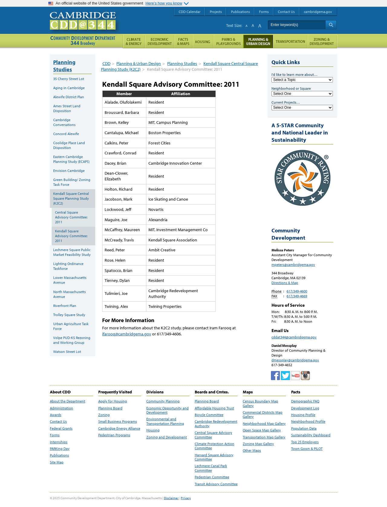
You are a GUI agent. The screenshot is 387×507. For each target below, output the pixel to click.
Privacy (186, 498)
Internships (58, 442)
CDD (106, 63)
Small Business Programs (117, 421)
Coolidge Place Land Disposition (69, 145)
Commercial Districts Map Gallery (262, 414)
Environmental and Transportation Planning (165, 421)
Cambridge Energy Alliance (119, 428)
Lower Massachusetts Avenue (69, 280)
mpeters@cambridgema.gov (293, 264)
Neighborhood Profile (308, 421)
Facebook (275, 375)
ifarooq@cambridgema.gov (126, 334)
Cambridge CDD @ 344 (85, 27)
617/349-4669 (297, 296)
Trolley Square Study (69, 314)
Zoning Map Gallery (258, 444)
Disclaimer (171, 498)
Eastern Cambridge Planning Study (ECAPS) (71, 159)
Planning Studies (182, 63)
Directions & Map (285, 282)
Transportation (290, 41)
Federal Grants (61, 428)
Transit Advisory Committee (216, 484)
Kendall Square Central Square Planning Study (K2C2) (71, 198)
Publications (59, 455)
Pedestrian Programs (114, 435)
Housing (153, 430)
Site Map (56, 462)
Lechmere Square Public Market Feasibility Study (72, 252)
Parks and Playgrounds (228, 41)
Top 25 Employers (305, 442)
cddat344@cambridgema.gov (294, 337)
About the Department (67, 401)
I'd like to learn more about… (294, 74)
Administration (61, 408)
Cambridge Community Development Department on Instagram (305, 375)
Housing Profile (303, 415)
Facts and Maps (183, 41)
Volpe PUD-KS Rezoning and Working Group (71, 340)
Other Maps (252, 450)
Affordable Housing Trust (214, 408)
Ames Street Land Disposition (66, 108)
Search (331, 24)
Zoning (104, 415)
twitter (285, 375)
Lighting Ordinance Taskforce (68, 266)
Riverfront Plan (64, 305)
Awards (55, 415)
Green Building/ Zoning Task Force (71, 182)
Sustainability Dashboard (310, 435)
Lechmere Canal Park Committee (211, 468)
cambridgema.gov (318, 11)
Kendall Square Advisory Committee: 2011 (71, 236)
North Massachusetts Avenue (69, 294)
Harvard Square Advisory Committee (214, 457)
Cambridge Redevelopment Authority (216, 423)
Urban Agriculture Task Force (71, 326)
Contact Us (58, 421)
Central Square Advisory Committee (213, 435)
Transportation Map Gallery (264, 437)
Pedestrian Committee (212, 477)
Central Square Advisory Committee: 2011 (71, 217)
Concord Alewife (66, 133)
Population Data (304, 428)
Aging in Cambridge (69, 88)
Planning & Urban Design (138, 63)
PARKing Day (60, 449)
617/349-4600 (297, 291)
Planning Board (110, 408)
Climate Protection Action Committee (214, 446)
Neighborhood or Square (291, 88)
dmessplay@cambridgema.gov (295, 360)
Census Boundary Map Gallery (260, 403)
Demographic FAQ (305, 401)
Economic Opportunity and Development (167, 410)
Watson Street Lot (67, 351)
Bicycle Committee (209, 415)
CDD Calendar (189, 11)
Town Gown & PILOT (307, 449)
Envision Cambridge (69, 170)
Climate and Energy (134, 41)
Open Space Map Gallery (262, 430)
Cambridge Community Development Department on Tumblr (295, 375)
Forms (55, 435)
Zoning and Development (166, 437)
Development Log (305, 408)
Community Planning (163, 401)
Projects (216, 11)
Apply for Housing (112, 401)
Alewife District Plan (68, 97)
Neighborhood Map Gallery (264, 423)
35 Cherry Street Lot (68, 78)
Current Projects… (286, 102)
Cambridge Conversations (64, 122)
